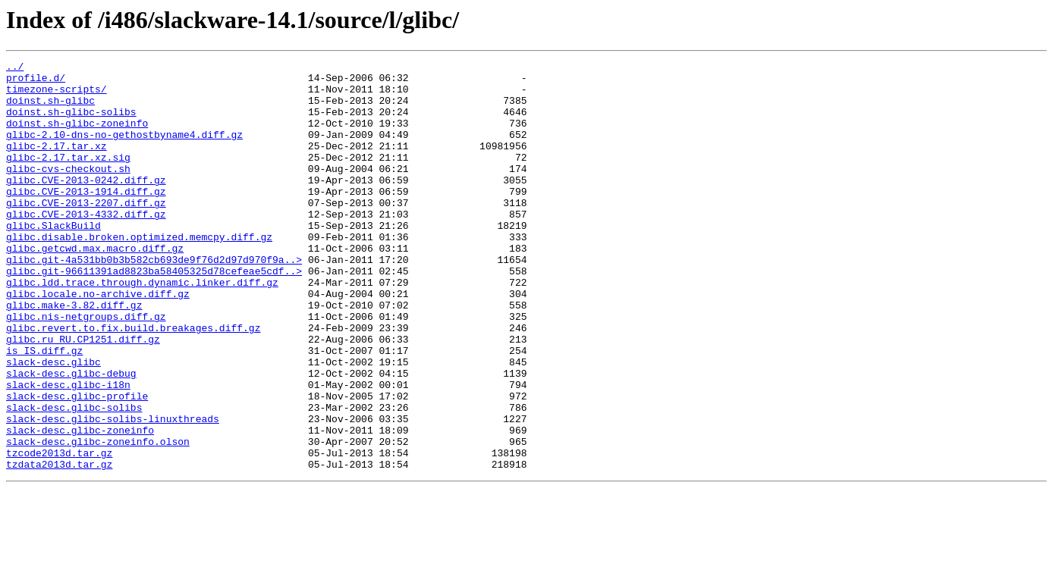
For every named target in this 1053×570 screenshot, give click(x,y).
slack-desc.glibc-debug (71, 436)
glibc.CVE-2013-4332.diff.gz (86, 245)
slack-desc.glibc (53, 423)
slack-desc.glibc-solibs (74, 477)
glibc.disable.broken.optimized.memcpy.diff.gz (139, 273)
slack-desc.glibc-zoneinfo (80, 505)
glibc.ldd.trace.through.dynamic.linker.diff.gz (142, 327)
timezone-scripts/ (56, 95)
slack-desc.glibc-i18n (68, 450)
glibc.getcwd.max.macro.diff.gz (95, 286)
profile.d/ (35, 82)
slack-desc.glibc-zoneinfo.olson (98, 518)
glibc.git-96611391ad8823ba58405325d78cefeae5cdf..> (154, 314)
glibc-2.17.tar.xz (56, 164)
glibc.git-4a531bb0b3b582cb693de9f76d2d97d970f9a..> (154, 300)
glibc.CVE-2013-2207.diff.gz (86, 232)
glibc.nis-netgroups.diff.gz (86, 368)
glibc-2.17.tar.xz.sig (68, 177)
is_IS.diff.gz (44, 409)
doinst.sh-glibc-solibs (71, 123)
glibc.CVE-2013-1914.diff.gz (86, 218)
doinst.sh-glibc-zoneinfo (77, 136)
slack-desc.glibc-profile (77, 464)
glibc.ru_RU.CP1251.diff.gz (83, 395)
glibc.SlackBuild (53, 259)
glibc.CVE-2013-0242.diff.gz (86, 204)
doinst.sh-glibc (50, 109)
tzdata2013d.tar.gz (59, 546)
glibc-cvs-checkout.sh (68, 191)
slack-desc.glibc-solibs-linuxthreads (112, 491)
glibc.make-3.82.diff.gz (74, 355)
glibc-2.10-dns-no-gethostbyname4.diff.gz (124, 150)
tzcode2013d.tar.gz (59, 532)
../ (15, 68)
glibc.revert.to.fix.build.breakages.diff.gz (133, 382)
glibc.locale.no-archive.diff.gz (98, 341)
